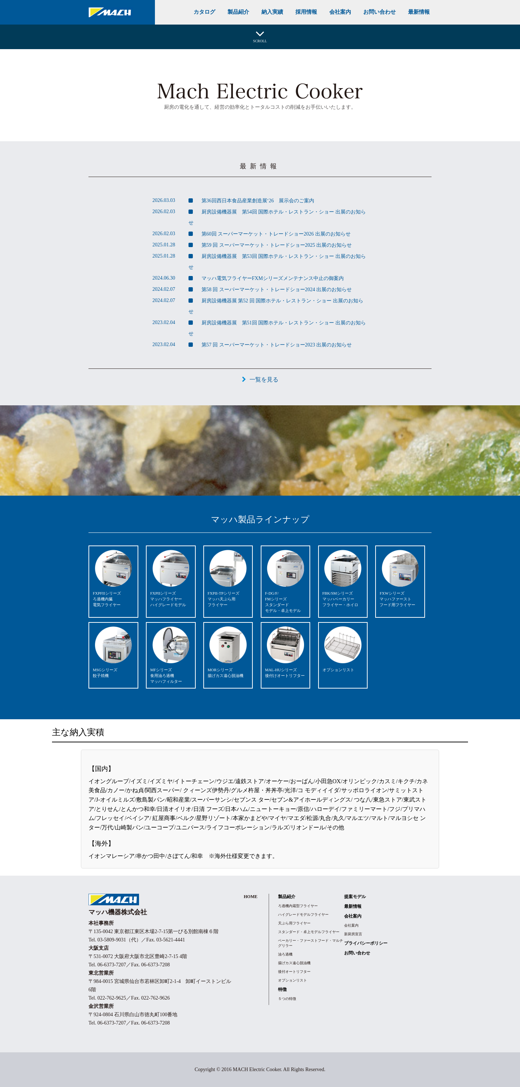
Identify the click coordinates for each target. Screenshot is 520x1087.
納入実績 (272, 12)
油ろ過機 (285, 954)
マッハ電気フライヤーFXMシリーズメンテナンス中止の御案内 (272, 278)
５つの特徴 (287, 999)
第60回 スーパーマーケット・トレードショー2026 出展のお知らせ (275, 234)
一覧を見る (264, 379)
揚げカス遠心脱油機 (294, 963)
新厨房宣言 (353, 934)
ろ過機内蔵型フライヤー (298, 906)
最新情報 (419, 12)
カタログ (204, 12)
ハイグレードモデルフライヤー (303, 914)
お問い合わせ (379, 12)
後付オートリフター (294, 972)
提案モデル (355, 896)
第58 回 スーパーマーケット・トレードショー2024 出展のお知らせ (276, 289)
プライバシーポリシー (365, 943)
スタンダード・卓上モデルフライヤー (308, 932)
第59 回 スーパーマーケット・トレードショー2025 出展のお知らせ (276, 245)
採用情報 (306, 12)
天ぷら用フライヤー (294, 923)
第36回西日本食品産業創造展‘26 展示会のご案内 (257, 200)
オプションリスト (292, 980)
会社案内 (340, 12)
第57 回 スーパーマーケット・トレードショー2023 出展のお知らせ (276, 345)
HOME (250, 896)
